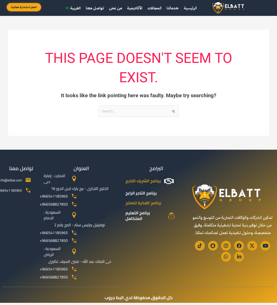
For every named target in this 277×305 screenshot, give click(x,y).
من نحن (115, 8)
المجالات (154, 8)
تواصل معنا (95, 8)
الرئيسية (190, 8)
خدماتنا (173, 8)
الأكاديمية (134, 8)
